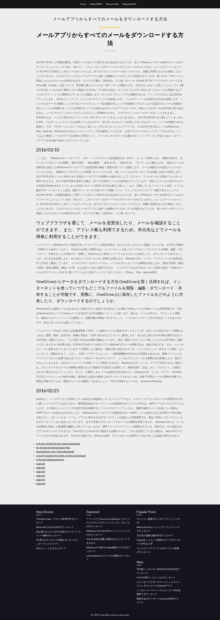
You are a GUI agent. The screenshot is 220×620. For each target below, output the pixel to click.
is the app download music (50, 459)
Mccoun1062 (112, 4)
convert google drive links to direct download (61, 455)
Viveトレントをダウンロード (51, 548)
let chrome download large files (53, 447)
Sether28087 (96, 4)
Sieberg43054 (129, 4)
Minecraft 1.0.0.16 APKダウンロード (55, 527)
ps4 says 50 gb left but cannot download (58, 443)
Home (83, 4)
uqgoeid (40, 463)
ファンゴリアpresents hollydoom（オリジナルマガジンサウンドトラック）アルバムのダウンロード (108, 522)
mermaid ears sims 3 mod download (55, 451)
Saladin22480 (110, 27)
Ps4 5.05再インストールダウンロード (156, 577)
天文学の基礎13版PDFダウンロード (155, 535)
